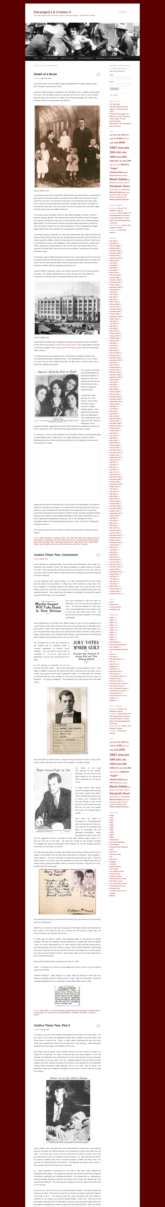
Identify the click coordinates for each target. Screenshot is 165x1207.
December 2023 (115, 309)
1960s (112, 632)
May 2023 (113, 326)
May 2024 (113, 297)
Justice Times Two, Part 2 (52, 1025)
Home (36, 58)
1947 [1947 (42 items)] (113, 147)
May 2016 (113, 494)
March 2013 (114, 586)
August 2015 (114, 516)
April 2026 (113, 243)
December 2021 (115, 358)
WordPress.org (115, 609)
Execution (113, 657)
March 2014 (114, 557)
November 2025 (115, 253)
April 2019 (113, 414)
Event (112, 654)
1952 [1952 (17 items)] (124, 152)
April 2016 (113, 496)
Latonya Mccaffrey (116, 218)
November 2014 (115, 538)
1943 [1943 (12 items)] (111, 143)
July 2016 (113, 489)
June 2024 (113, 294)
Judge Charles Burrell (66, 542)
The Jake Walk (115, 104)
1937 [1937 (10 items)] (127, 135)
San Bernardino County (118, 683)
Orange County (115, 678)
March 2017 (114, 472)
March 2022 (114, 350)
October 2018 (114, 428)
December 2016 (115, 477)
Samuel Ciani (67, 544)
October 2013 (114, 569)
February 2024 (115, 304)
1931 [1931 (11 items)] (119, 135)
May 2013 (113, 581)
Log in (112, 602)
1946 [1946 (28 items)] (122, 142)
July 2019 (113, 406)
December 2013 (115, 564)
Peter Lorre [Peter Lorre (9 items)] (126, 192)
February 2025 (115, 275)
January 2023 (114, 336)
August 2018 (114, 430)
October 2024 (114, 285)
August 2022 (114, 341)
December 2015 (115, 506)
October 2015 (114, 511)
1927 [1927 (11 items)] (115, 135)
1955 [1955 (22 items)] (124, 156)
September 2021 (115, 360)
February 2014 (115, 559)
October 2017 (114, 455)
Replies (85, 544)
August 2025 (114, 260)
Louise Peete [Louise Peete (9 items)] (125, 189)
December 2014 (115, 535)
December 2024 (115, 280)
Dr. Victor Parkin (60, 540)
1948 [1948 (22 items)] (120, 147)
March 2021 (114, 365)
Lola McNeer (75, 1012)
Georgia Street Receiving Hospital (68, 348)
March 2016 (114, 499)
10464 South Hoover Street (65, 345)
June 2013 (113, 579)
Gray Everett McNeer (63, 1012)
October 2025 (114, 255)
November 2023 (115, 311)
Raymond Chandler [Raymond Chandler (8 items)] (115, 194)
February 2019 (115, 418)
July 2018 (113, 433)
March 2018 (114, 443)
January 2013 (114, 591)
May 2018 (113, 438)
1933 (72, 538)
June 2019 (113, 409)
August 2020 (114, 379)
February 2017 (115, 474)
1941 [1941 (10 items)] (124, 139)
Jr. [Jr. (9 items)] (120, 189)
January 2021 (114, 370)
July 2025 (113, 263)
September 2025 (115, 258)
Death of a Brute (45, 74)
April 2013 (113, 584)
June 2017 (113, 465)
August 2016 (114, 486)
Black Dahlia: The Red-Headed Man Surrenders (120, 220)
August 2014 (114, 545)
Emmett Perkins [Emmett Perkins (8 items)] (114, 189)
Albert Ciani (82, 538)
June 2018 (113, 435)
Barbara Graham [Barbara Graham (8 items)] (122, 175)
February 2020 (115, 392)
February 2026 (115, 246)
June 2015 (113, 520)
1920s (112, 622)
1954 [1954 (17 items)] (118, 157)
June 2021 (113, 362)
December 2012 (115, 593)
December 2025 (115, 251)
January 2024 (114, 306)
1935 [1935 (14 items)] (123, 135)
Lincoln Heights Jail (46, 544)
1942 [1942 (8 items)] (127, 138)
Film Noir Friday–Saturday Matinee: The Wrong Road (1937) (119, 109)
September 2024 (115, 287)
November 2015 (115, 508)
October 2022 (114, 338)
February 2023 (115, 333)
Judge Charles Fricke (81, 542)
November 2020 (115, 375)
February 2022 (115, 353)
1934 (76, 538)
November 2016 (115, 479)
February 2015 (115, 530)
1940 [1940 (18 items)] (119, 138)
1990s (112, 640)
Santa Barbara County (117, 691)
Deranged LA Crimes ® (52, 12)
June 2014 (113, 550)
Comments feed (115, 607)
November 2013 (115, 567)
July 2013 (113, 576)
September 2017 (115, 457)
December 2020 (115, 372)
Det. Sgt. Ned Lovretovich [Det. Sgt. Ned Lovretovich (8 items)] (122, 182)
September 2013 (115, 572)
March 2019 (114, 416)
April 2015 (113, 525)
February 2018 (115, 445)
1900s (112, 618)
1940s (112, 627)
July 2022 (113, 343)
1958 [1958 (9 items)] (120, 161)
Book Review (114, 642)
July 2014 (113, 547)
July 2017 (113, 462)
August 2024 (114, 289)
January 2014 (114, 562)
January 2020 (114, 394)
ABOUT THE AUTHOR (49, 58)
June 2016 (113, 491)
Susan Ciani (76, 544)
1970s (112, 635)
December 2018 (115, 423)
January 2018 (114, 447)
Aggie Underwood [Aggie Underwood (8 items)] (115, 164)
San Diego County (116, 686)
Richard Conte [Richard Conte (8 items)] (114, 197)
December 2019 (115, 396)
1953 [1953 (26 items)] (113, 156)
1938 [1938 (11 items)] (111, 139)
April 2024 (113, 299)
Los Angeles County (58, 538)
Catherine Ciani (92, 538)
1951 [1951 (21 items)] (118, 152)
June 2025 (113, 265)
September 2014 (115, 542)
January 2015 (114, 533)
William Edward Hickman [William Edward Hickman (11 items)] (119, 199)
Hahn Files (113, 664)
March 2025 (114, 272)
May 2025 (113, 268)
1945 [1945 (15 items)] (116, 143)
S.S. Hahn (91, 1012)
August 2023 (114, 319)
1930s (42, 538)
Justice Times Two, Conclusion (56, 554)
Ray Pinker (83, 1012)
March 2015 (114, 528)
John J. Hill (54, 542)
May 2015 (113, 523)
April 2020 (113, 387)
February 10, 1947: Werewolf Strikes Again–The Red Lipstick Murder (120, 118)
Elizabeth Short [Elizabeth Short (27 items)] (120, 186)
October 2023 (114, 314)
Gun (111, 661)
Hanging (113, 666)
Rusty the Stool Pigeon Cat (119, 114)
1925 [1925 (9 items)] (111, 135)
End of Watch (114, 647)
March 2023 (114, 331)
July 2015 (113, 518)
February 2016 (115, 501)
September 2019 (115, 401)
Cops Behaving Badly (117, 644)
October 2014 (114, 540)
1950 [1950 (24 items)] (112, 152)
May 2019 (113, 411)
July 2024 (113, 292)
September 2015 (115, 513)
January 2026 (114, 248)
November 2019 (115, 399)
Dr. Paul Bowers (49, 540)
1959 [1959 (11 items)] (124, 161)
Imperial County (115, 671)
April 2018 (113, 440)
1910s (112, 620)
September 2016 (115, 484)
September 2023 (115, 316)
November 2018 (115, 426)
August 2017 (114, 460)
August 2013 (114, 574)
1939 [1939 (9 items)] (115, 139)
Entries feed (114, 604)
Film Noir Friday (115, 659)
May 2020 (113, 384)
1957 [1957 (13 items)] (117, 161)
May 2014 (113, 552)
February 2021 (115, 367)
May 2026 (113, 241)
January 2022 (114, 355)
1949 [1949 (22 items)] (126, 147)
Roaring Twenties (116, 681)
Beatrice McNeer (59, 1010)
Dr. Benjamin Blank (93, 1010)
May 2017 (113, 467)
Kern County (114, 674)
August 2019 (114, 404)
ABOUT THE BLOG (67, 58)
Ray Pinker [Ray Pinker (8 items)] (124, 194)
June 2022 (113, 345)
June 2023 (113, 324)
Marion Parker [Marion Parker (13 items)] (116, 192)
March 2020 (114, 389)
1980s (112, 637)
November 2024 (115, 282)
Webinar (112, 700)
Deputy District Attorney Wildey (76, 1010)
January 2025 (114, 277)
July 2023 (113, 321)
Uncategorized (115, 693)
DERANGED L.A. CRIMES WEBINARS (109, 58)
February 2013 (115, 589)
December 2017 (115, 450)
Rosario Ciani (58, 544)
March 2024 (114, 302)
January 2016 (114, 503)
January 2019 (114, 421)
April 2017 (113, 469)
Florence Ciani (71, 540)
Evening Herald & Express (119, 649)
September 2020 (115, 377)
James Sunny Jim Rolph (42, 542)
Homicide (48, 538)
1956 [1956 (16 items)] (112, 161)
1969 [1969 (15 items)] (128, 161)
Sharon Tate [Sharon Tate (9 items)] (122, 197)
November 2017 (115, 452)
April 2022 (113, 348)
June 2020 (113, 382)
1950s (46, 1010)
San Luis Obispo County (118, 688)
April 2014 (113, 555)
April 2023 (113, 328)
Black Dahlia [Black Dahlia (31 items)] (118, 179)
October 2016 (114, 482)
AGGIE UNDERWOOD (85, 58)
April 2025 (113, 270)
